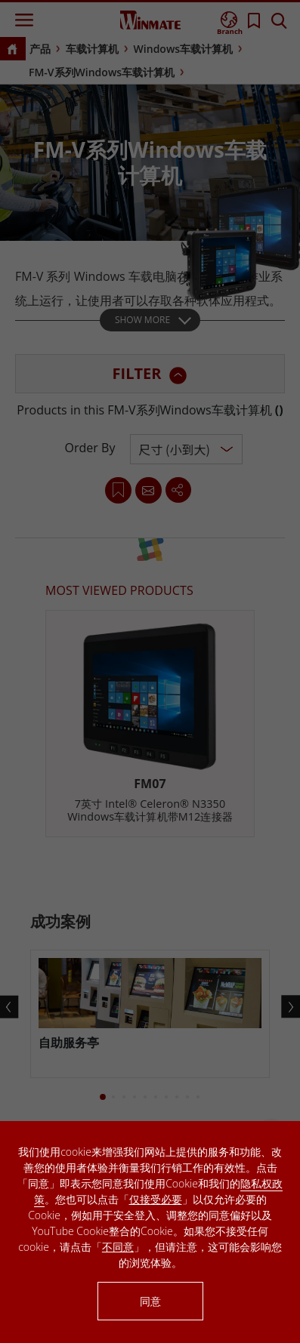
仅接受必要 (155, 1199)
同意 (150, 1301)
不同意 (118, 1247)
